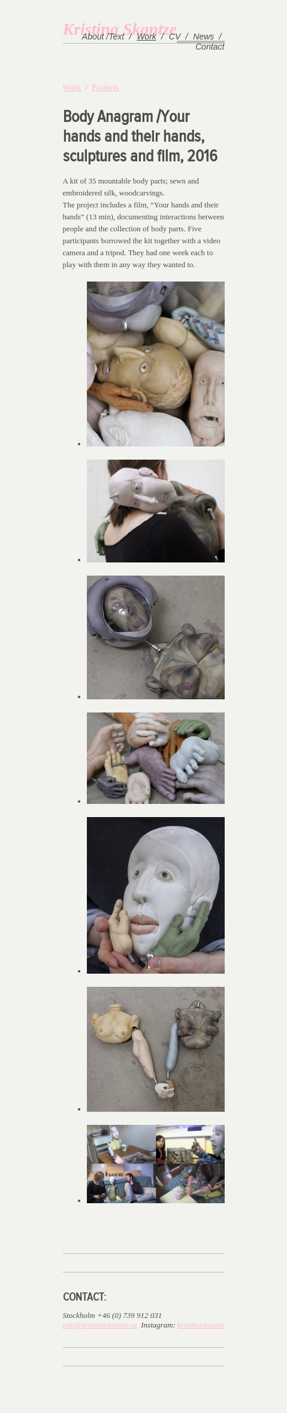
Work (146, 36)
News (203, 36)
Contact (209, 46)
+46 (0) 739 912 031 (129, 1315)
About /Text (103, 36)
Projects (105, 87)
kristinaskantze (200, 1324)
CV (174, 36)
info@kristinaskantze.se (100, 1324)
